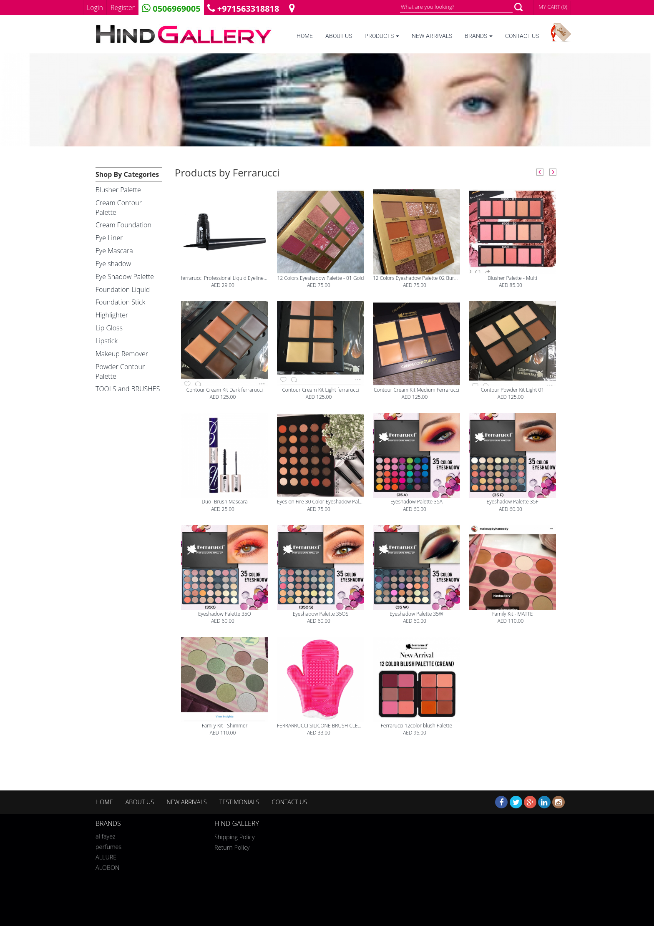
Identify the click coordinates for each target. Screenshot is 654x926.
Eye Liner (109, 237)
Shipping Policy (234, 837)
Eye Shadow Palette (125, 276)
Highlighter (112, 315)
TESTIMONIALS (239, 802)
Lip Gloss (109, 327)
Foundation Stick (120, 302)
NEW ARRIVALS (432, 36)
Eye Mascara (114, 250)
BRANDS (479, 36)
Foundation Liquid (123, 289)
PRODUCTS (382, 36)
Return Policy (231, 847)
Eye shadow (113, 263)
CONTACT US (522, 36)
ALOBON (107, 866)
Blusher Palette (118, 189)
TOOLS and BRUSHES (128, 388)
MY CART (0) (552, 6)
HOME (305, 36)
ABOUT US (338, 36)
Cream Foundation (123, 224)
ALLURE (106, 856)
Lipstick (107, 340)
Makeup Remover (122, 353)
